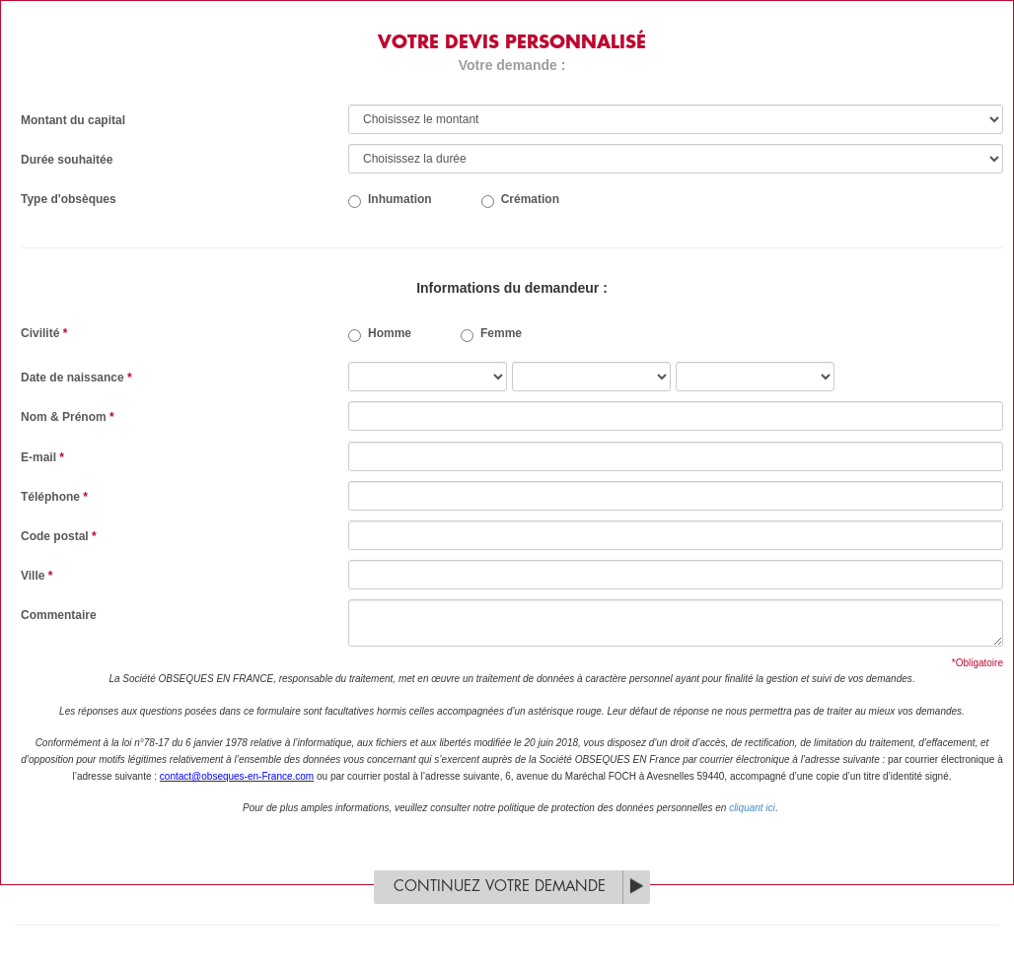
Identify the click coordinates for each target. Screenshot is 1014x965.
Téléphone (54, 497)
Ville (36, 576)
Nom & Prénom (67, 417)
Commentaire (59, 615)
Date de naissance (76, 377)
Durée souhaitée (66, 160)
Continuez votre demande (500, 886)
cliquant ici (752, 807)
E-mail (42, 457)
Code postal (59, 536)
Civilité (44, 333)
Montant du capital (73, 120)
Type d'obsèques (68, 199)
